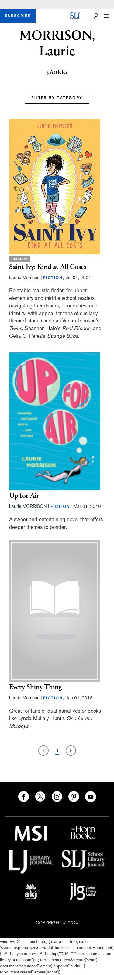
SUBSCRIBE (18, 16)
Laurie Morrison (24, 277)
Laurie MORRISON (28, 506)
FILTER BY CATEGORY (56, 98)
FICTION (53, 278)
